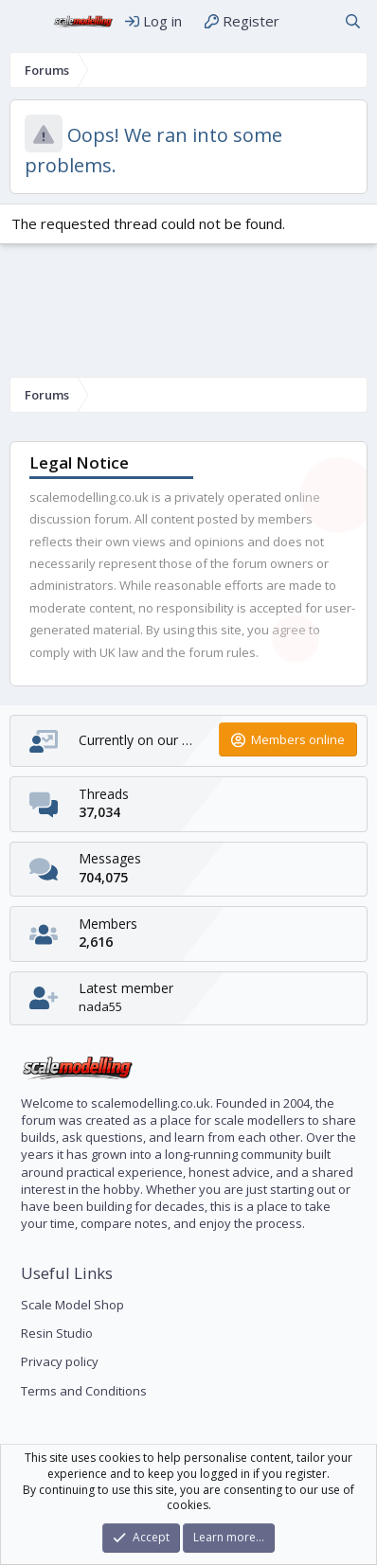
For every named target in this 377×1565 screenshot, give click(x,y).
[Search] (352, 21)
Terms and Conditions (84, 1390)
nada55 (100, 1006)
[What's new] (311, 21)
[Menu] (26, 22)
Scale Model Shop (72, 1304)
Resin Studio (57, 1333)
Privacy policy (60, 1361)
